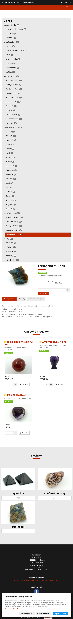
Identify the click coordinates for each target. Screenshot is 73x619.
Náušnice (11, 33)
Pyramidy (11, 123)
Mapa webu (48, 618)
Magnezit (11, 174)
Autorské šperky (11, 25)
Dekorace (11, 38)
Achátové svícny (14, 89)
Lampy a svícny (11, 76)
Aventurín (11, 140)
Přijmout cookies (60, 614)
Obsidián (11, 179)
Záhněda (10, 209)
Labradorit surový (14, 234)
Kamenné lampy (14, 97)
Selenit (10, 196)
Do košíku (43, 293)
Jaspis (10, 149)
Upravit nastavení (29, 614)
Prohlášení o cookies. (12, 608)
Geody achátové (14, 226)
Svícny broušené (13, 85)
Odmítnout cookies (45, 614)
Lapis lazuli (11, 170)
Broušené (11, 106)
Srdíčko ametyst (16, 395)
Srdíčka (10, 63)
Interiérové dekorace (15, 50)
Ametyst (11, 136)
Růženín (10, 192)
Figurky (10, 46)
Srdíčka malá (12, 68)
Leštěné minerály (12, 102)
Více (18, 498)
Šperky (8, 239)
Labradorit (11, 166)
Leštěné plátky (13, 114)
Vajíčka (10, 72)
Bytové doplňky (11, 42)
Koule (9, 55)
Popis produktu (9, 299)
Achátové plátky (14, 80)
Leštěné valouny (14, 119)
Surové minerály (12, 213)
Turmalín (11, 200)
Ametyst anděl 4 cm (54, 341)
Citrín (9, 144)
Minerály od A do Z (13, 127)
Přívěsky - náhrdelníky (16, 29)
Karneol (10, 157)
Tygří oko (11, 204)
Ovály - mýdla (13, 59)
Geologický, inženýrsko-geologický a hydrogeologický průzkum (36, 580)
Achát (10, 131)
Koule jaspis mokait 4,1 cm (18, 343)
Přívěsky (11, 247)
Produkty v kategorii (35, 299)
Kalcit (9, 153)
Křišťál (10, 161)
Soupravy (11, 251)
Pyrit (9, 187)
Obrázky (22, 299)
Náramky (11, 256)
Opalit (9, 183)
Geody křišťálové (14, 230)
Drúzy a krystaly (14, 221)
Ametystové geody (14, 217)
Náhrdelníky (12, 260)
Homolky (10, 110)
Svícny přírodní (13, 93)
